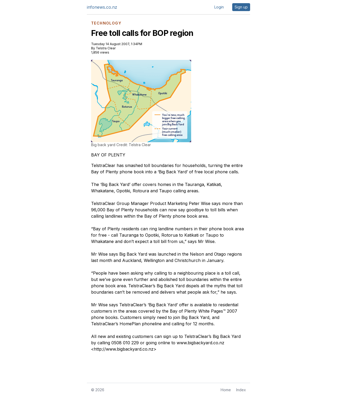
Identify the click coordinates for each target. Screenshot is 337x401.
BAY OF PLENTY (108, 154)
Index (241, 390)
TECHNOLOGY (106, 23)
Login (219, 7)
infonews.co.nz (102, 7)
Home (226, 390)
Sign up (241, 7)
